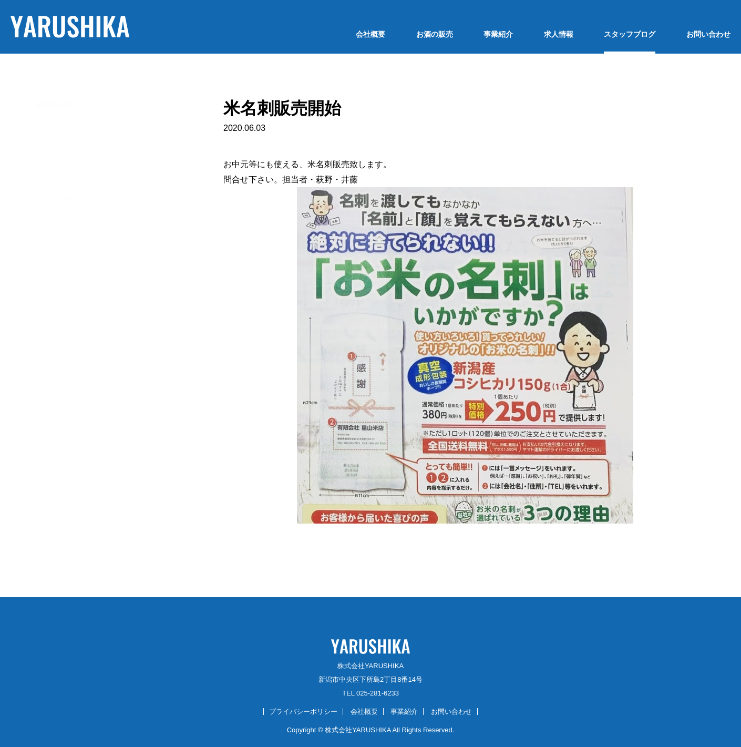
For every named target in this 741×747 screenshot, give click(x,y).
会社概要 (370, 34)
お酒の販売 (434, 34)
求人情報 (558, 34)
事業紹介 (498, 34)
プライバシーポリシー (303, 711)
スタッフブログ (629, 34)
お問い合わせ (708, 34)
